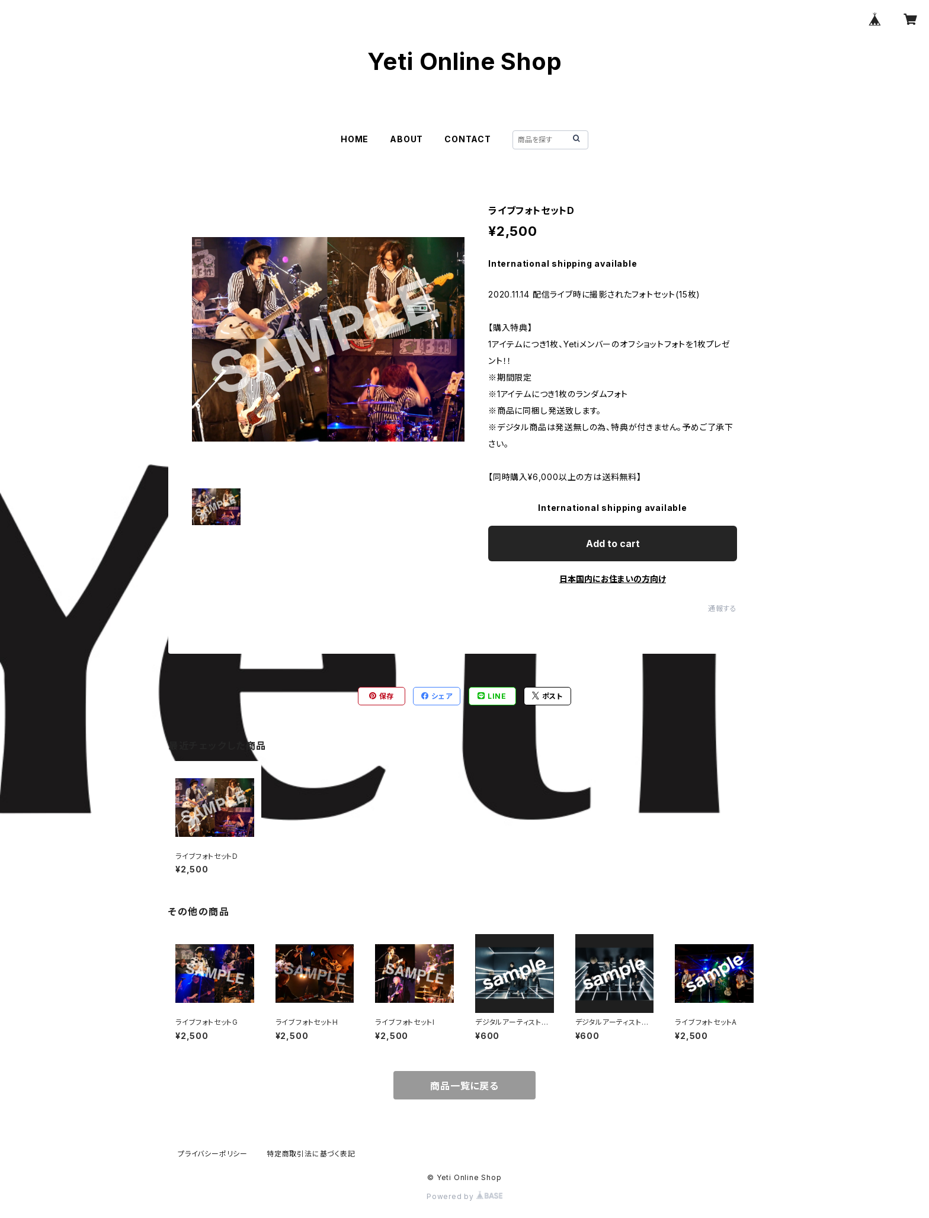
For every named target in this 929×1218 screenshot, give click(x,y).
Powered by (464, 1196)
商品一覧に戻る (464, 1086)
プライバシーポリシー (213, 1153)
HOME (355, 139)
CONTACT (467, 139)
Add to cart (613, 543)
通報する (722, 608)
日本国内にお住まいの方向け (612, 579)
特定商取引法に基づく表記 (311, 1153)
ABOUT (406, 139)
